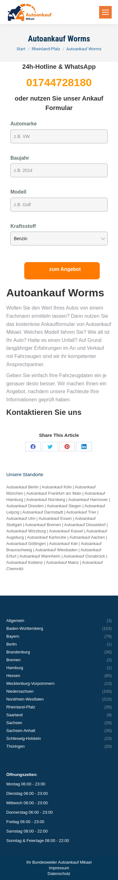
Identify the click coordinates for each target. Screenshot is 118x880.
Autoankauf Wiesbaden (56, 549)
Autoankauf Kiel (63, 543)
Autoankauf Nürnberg (45, 499)
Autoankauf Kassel (66, 531)
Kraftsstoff (23, 226)
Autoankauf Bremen (43, 524)
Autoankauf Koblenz (24, 562)
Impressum (59, 868)
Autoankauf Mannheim (40, 556)
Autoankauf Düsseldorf (85, 524)
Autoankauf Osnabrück (84, 556)
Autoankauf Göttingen (26, 543)
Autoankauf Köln (57, 487)
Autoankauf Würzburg (26, 531)
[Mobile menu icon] (105, 12)
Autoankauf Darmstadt (42, 512)
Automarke (23, 123)
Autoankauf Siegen (64, 505)
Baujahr (19, 158)
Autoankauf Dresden (25, 505)
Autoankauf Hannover (88, 499)
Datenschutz (59, 873)
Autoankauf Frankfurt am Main (53, 493)
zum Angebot (65, 269)
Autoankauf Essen (55, 518)
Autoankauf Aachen (87, 537)
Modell (18, 192)
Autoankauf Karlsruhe (46, 537)
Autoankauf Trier (81, 512)
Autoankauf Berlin (22, 487)
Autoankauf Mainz (62, 562)
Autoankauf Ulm (21, 518)
